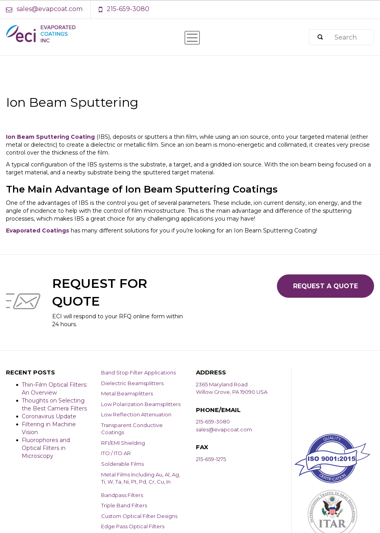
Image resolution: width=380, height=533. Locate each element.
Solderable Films (122, 464)
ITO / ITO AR (116, 453)
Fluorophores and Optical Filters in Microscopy (46, 448)
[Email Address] (48, 9)
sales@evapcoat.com (224, 429)
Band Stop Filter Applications (138, 372)
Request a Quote (325, 286)
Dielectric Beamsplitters (132, 383)
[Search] (320, 37)
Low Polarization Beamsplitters (141, 404)
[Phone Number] (124, 9)
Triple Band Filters (124, 505)
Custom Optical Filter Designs (139, 516)
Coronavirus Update (49, 416)
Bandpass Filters (122, 495)
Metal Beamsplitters (127, 393)
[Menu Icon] (192, 38)
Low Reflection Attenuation (136, 414)
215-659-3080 (213, 421)
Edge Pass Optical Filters (132, 526)
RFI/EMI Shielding (123, 443)
